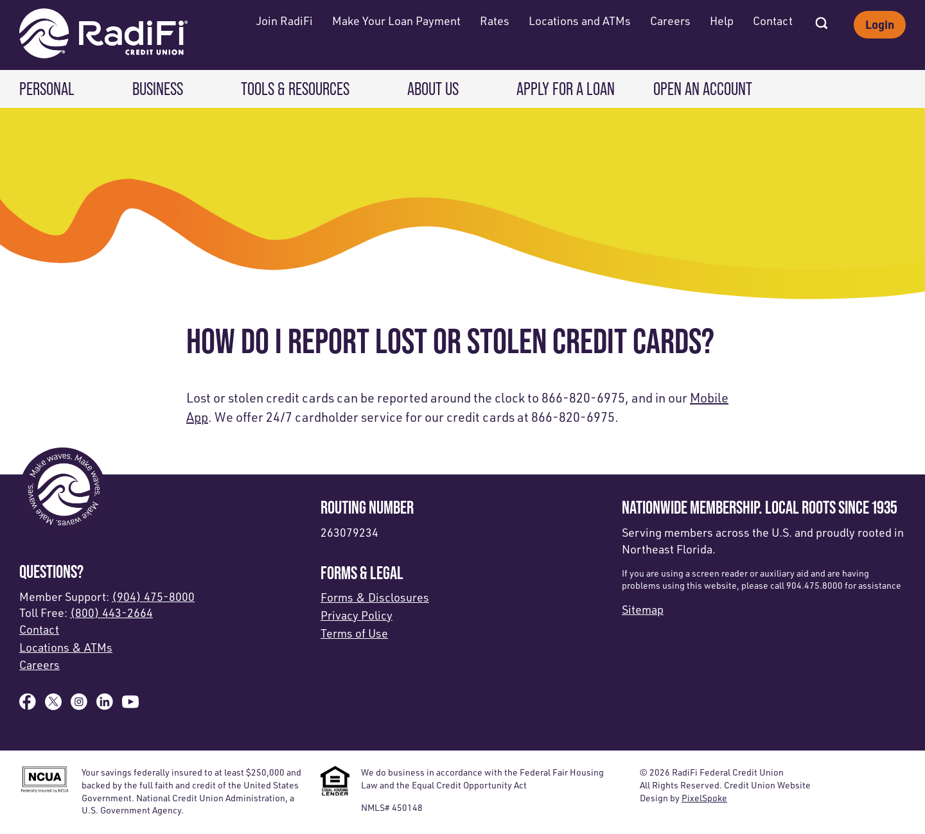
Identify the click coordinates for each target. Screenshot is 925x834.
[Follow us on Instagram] (79, 705)
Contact (773, 20)
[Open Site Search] (822, 19)
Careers (670, 20)
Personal (47, 89)
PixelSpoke (704, 798)
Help (722, 20)
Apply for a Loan (565, 89)
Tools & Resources (295, 89)
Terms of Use (354, 633)
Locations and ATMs (580, 20)
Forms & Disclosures (375, 597)
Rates (494, 20)
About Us (433, 89)
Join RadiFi (284, 20)
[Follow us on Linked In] (104, 705)
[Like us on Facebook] (27, 705)
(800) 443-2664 (111, 612)
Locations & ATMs (65, 647)
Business (157, 89)
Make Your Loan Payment (396, 20)
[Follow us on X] (53, 705)
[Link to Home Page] (103, 35)
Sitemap (643, 609)
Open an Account (702, 89)
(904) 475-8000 (153, 596)
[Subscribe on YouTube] (130, 705)
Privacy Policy (356, 615)
